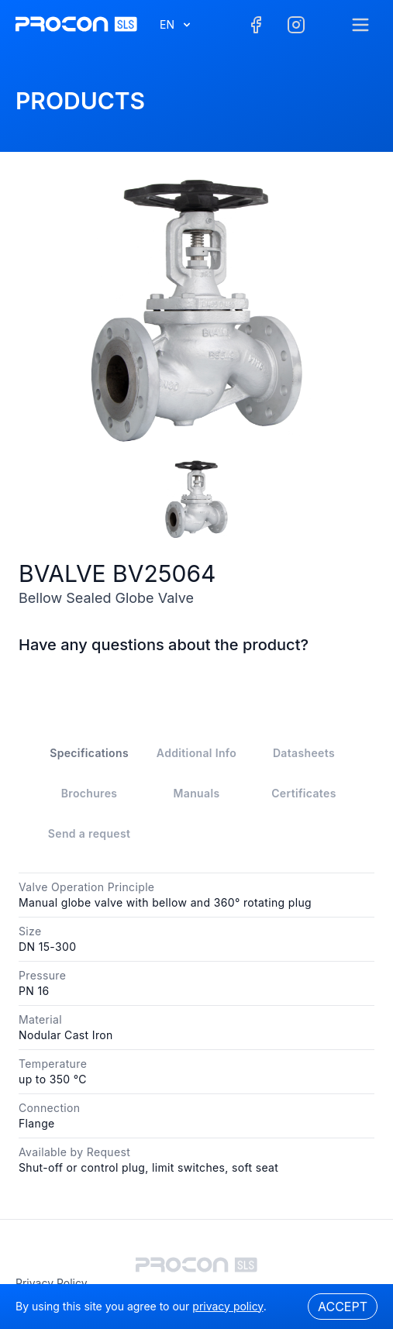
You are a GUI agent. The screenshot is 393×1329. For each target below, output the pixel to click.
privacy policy (52, 1282)
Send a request (89, 833)
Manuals (197, 793)
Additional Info (196, 752)
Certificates (303, 793)
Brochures (89, 793)
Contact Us (196, 681)
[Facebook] (255, 24)
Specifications (89, 752)
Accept (342, 1306)
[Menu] (360, 25)
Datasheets (304, 752)
